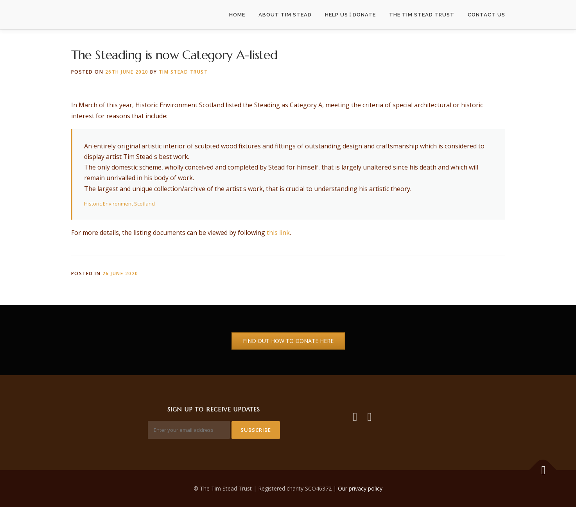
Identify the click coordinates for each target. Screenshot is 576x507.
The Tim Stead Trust (421, 15)
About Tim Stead (285, 15)
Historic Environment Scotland (119, 203)
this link (278, 232)
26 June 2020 (120, 273)
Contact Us (486, 15)
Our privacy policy (360, 488)
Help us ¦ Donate (350, 15)
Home (237, 15)
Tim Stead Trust (183, 72)
